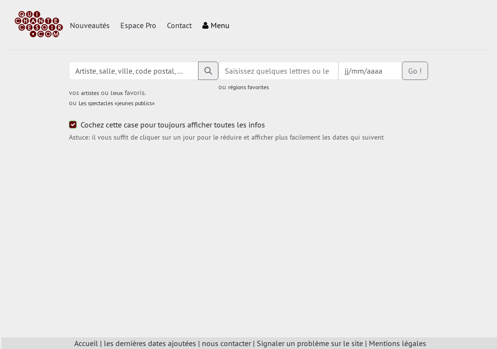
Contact (179, 25)
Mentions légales (397, 343)
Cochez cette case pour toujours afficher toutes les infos (173, 124)
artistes (90, 92)
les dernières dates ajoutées (150, 343)
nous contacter (226, 343)
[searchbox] (278, 71)
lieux (117, 92)
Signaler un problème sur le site (310, 343)
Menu (216, 25)
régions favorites (248, 87)
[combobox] (278, 71)
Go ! (415, 71)
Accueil (86, 343)
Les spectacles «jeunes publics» (117, 103)
